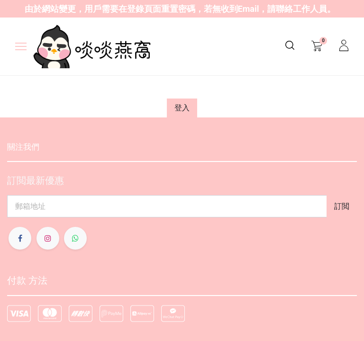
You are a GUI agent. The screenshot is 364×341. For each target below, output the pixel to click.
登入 (182, 107)
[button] (342, 206)
